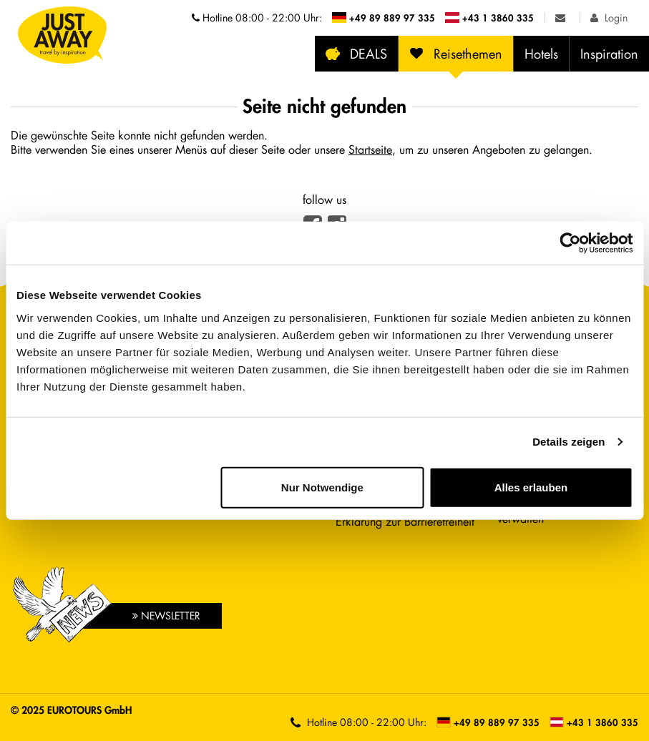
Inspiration (609, 53)
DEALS (356, 53)
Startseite (370, 149)
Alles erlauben (531, 487)
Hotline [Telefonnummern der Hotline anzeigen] (257, 17)
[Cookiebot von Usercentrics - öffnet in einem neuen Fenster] (570, 243)
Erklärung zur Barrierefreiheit (405, 521)
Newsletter (166, 615)
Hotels (541, 53)
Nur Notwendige (322, 487)
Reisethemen (455, 53)
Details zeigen (568, 442)
